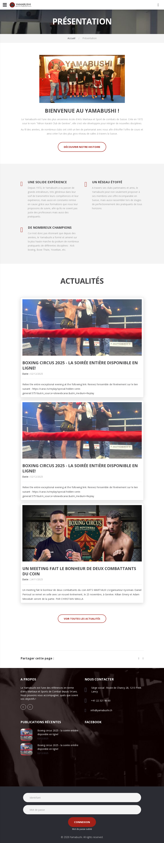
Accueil (71, 38)
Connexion (82, 822)
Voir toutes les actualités (82, 618)
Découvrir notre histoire (82, 147)
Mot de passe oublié (82, 829)
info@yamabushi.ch (101, 710)
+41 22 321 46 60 (100, 700)
